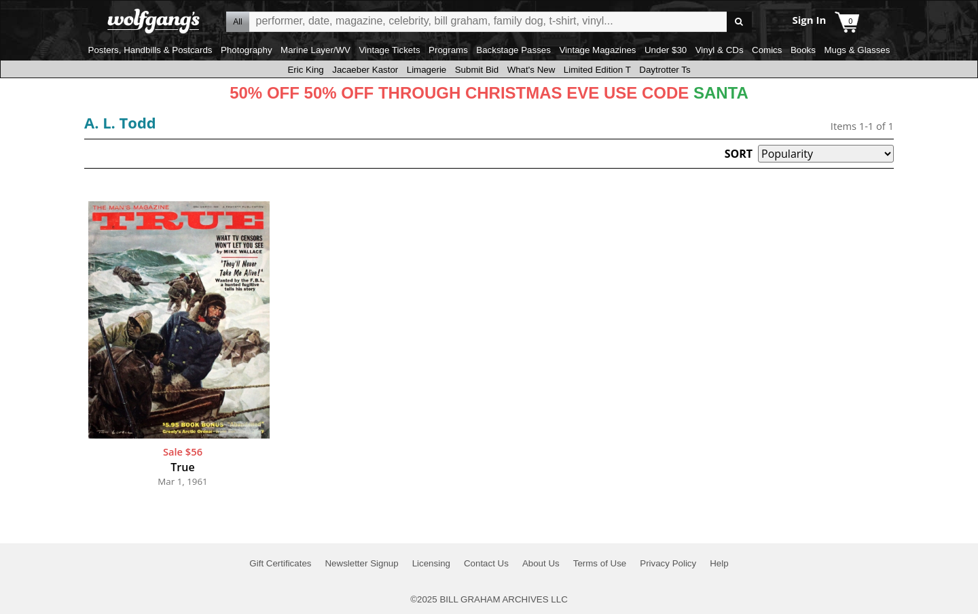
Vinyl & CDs (719, 50)
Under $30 (666, 50)
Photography (246, 50)
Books (803, 50)
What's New (531, 70)
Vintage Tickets (389, 50)
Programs (448, 50)
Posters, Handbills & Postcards (150, 50)
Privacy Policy (668, 563)
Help (719, 563)
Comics (767, 50)
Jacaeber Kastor (365, 70)
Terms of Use (600, 563)
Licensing (431, 563)
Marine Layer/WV (315, 50)
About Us (541, 563)
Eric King (305, 70)
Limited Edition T (597, 70)
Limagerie (427, 70)
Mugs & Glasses (857, 50)
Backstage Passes (513, 50)
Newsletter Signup (361, 563)
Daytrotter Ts (664, 70)
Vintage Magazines (597, 50)
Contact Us (486, 563)
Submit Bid (477, 70)
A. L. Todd (120, 122)
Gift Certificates (280, 563)
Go (739, 22)
